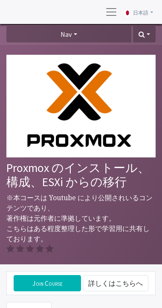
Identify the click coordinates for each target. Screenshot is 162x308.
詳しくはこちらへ (115, 283)
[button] (144, 34)
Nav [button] (66, 34)
